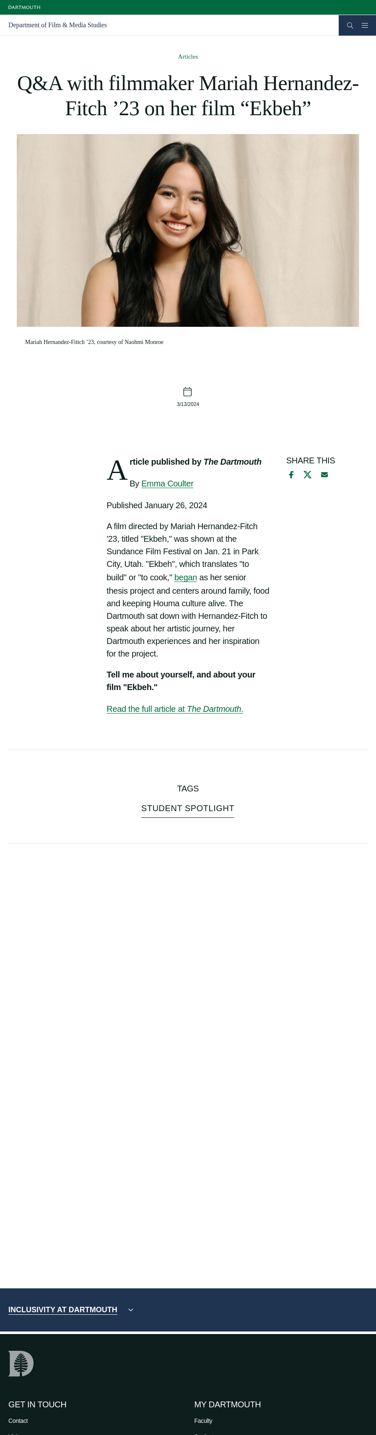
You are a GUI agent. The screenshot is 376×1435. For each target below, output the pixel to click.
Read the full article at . (174, 709)
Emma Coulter (167, 483)
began (185, 577)
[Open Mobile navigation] (365, 25)
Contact (18, 1420)
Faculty (203, 1420)
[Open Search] (350, 25)
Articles (188, 56)
